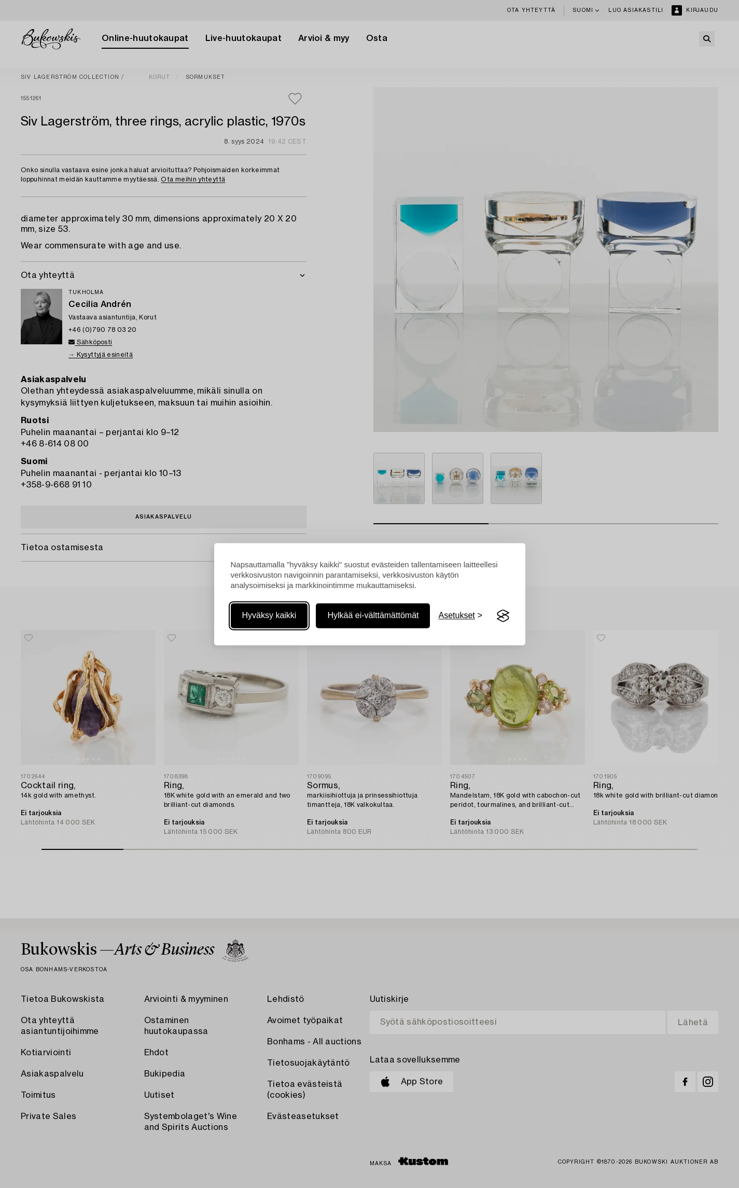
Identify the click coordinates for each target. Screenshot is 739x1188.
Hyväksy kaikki (269, 615)
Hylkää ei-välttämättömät (373, 615)
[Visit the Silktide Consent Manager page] (503, 616)
